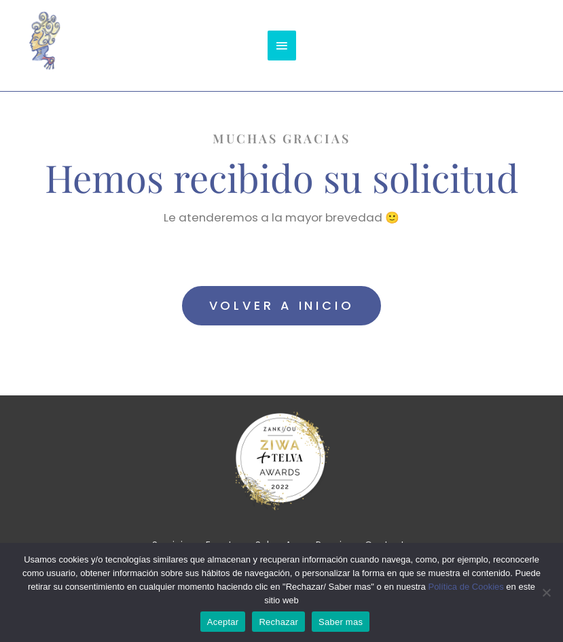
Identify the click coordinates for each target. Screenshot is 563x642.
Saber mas (341, 622)
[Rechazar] (546, 592)
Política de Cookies (465, 587)
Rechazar (278, 622)
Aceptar (223, 622)
